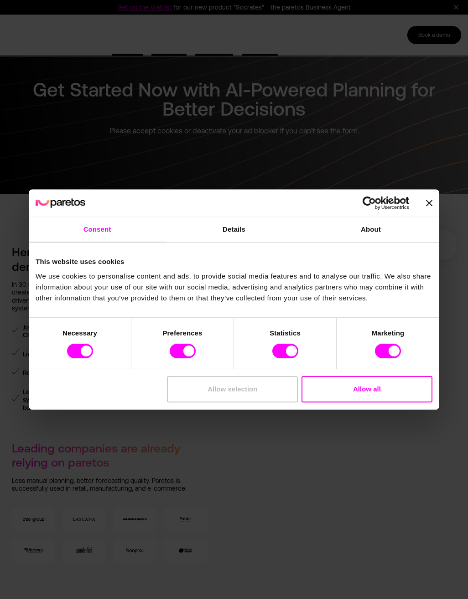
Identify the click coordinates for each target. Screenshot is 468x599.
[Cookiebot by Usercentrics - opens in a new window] (369, 203)
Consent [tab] (97, 229)
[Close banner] (429, 203)
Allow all (367, 389)
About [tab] (371, 229)
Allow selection (232, 389)
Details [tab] (234, 229)
